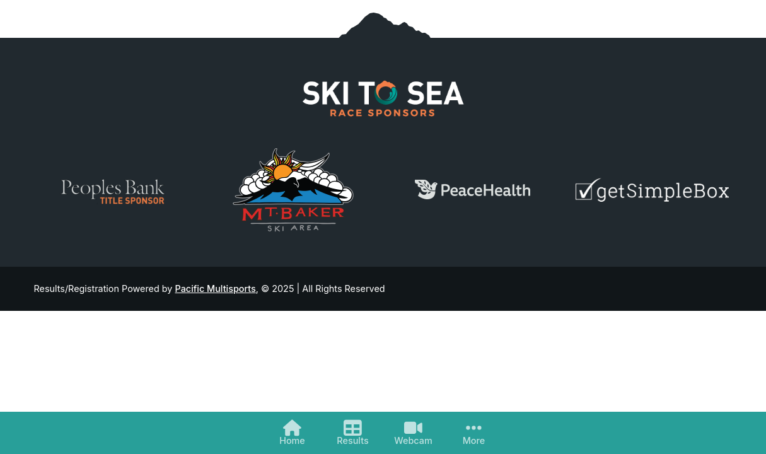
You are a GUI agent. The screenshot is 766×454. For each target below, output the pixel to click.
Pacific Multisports (215, 288)
